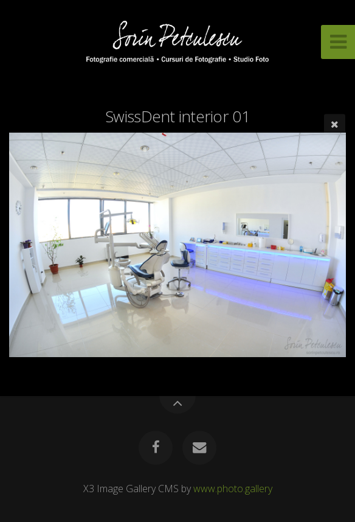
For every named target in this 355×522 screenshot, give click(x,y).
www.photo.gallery (232, 488)
